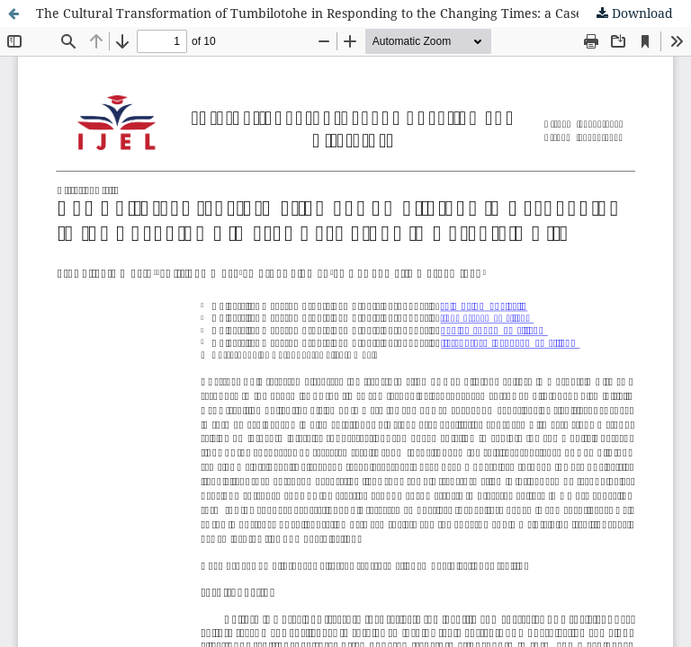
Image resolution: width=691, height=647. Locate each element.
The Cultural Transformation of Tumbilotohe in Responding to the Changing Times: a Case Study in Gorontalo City (363, 13)
